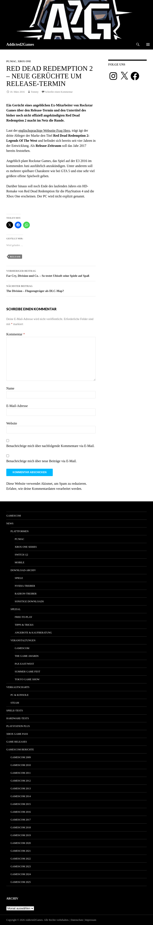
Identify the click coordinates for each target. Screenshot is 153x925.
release (15, 256)
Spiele (19, 578)
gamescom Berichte (20, 749)
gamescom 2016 (21, 811)
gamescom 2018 (21, 827)
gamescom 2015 (21, 804)
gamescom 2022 (21, 858)
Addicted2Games (20, 44)
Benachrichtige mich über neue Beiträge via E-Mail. (41, 461)
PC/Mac (11, 61)
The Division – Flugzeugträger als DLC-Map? (51, 288)
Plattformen (20, 531)
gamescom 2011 (21, 772)
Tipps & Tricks (24, 624)
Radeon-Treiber (26, 593)
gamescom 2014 (21, 796)
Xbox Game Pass (17, 733)
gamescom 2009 (21, 757)
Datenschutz (77, 919)
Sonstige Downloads (29, 601)
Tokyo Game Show (27, 679)
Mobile (19, 562)
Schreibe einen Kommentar (59, 91)
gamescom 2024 (21, 874)
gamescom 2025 (21, 882)
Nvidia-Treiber (25, 585)
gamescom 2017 (21, 819)
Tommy (34, 91)
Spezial (16, 609)
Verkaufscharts (17, 687)
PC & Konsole (20, 694)
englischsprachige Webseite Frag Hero (44, 130)
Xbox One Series (26, 546)
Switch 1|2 (21, 554)
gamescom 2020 (21, 843)
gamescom (13, 515)
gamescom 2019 (21, 835)
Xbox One (24, 61)
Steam (15, 702)
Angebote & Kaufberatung (33, 632)
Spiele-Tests (14, 710)
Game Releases (16, 741)
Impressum (90, 919)
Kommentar (15, 334)
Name (10, 388)
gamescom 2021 (21, 850)
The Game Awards (27, 656)
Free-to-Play (23, 617)
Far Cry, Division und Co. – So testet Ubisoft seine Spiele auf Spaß (51, 272)
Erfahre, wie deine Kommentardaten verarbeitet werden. (44, 488)
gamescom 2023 (21, 866)
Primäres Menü (148, 44)
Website (11, 423)
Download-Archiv (23, 570)
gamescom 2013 (21, 788)
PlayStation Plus (18, 726)
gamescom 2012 (21, 780)
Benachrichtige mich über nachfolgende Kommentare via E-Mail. (50, 446)
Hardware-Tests (17, 718)
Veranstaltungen (23, 640)
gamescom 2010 (21, 765)
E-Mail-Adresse (17, 406)
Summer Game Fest (27, 671)
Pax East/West (24, 663)
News (9, 523)
